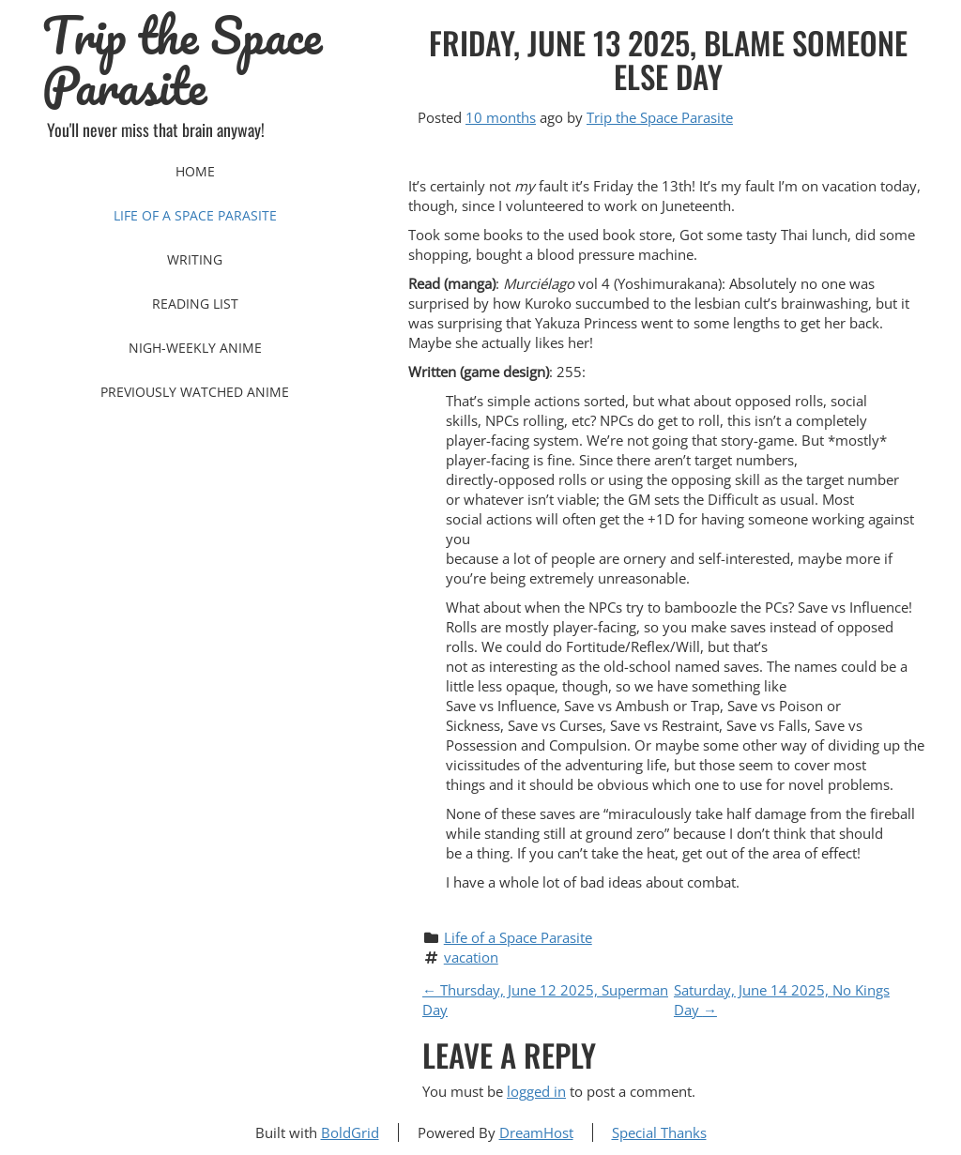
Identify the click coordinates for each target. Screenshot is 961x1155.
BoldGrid (350, 1132)
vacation (471, 957)
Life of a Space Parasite (195, 215)
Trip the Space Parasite (182, 61)
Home (195, 171)
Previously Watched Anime (194, 392)
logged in (536, 1091)
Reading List (195, 303)
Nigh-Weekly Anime (195, 348)
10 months (500, 117)
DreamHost (536, 1132)
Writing (194, 259)
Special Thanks (659, 1132)
